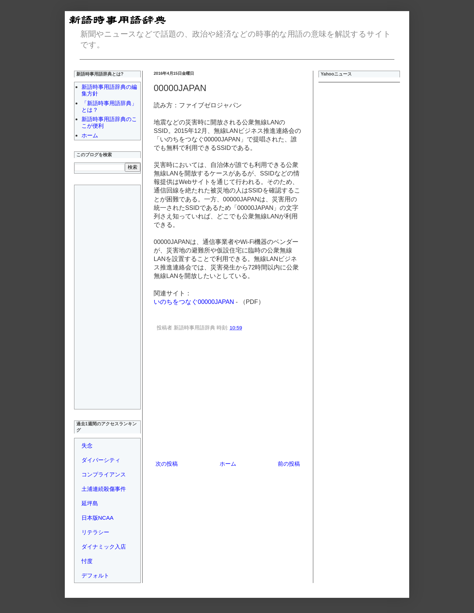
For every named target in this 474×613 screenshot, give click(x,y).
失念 (87, 445)
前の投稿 (289, 463)
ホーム (228, 463)
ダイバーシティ (100, 460)
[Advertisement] (228, 397)
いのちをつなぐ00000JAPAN (194, 301)
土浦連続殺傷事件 (103, 489)
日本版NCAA (97, 518)
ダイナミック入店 (103, 546)
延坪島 (89, 503)
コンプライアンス (103, 474)
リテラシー (95, 532)
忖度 (87, 561)
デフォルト (95, 575)
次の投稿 (167, 463)
